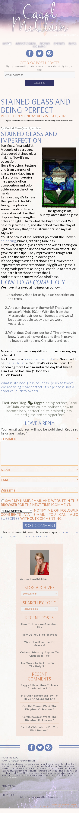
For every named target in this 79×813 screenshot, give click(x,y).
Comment (39, 439)
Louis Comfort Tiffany (40, 359)
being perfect (56, 403)
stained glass (61, 411)
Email (39, 485)
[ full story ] (12, 782)
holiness (54, 407)
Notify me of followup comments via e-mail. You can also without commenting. (39, 519)
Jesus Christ (15, 363)
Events (59, 43)
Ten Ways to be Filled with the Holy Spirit (39, 669)
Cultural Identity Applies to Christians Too (39, 658)
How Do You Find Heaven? (39, 639)
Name (39, 474)
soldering (8, 241)
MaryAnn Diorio (32, 700)
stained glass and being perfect (39, 415)
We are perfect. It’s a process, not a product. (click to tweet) (37, 389)
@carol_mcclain (31, 128)
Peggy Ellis (28, 689)
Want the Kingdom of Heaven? (39, 648)
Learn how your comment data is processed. (39, 539)
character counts (33, 407)
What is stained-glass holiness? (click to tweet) (37, 383)
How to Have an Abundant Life (39, 630)
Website (8, 495)
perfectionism (39, 411)
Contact (39, 46)
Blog (72, 43)
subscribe (10, 523)
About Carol (26, 43)
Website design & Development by (55, 811)
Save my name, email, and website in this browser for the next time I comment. (39, 507)
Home (7, 43)
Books (45, 43)
